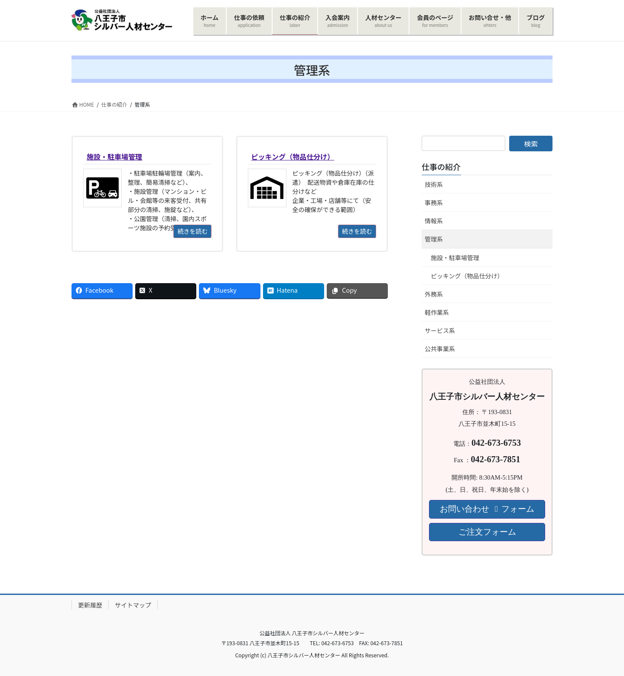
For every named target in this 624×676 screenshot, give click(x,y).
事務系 (434, 202)
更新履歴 (90, 605)
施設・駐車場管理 (455, 257)
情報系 (434, 220)
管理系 (434, 239)
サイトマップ (133, 605)
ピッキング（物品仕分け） (467, 275)
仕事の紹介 (441, 166)
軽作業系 (437, 312)
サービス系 (440, 330)
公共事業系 (440, 348)
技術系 (434, 184)
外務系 (434, 294)
